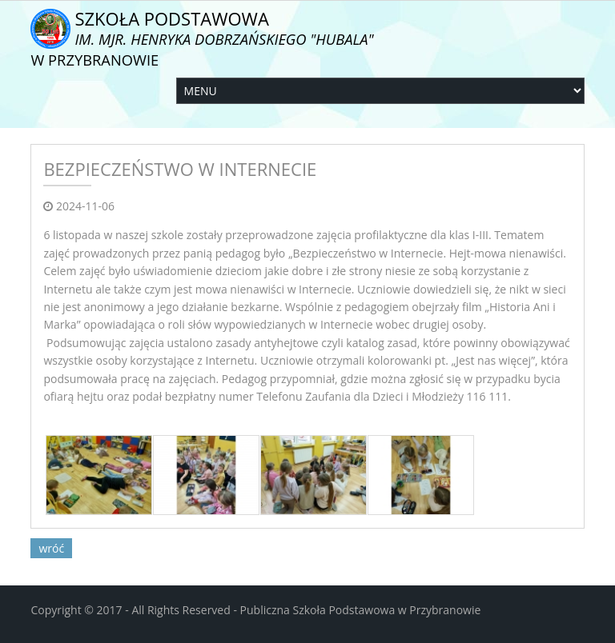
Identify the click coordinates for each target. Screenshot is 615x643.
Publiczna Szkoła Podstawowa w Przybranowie (360, 609)
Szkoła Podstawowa (201, 38)
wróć (51, 548)
